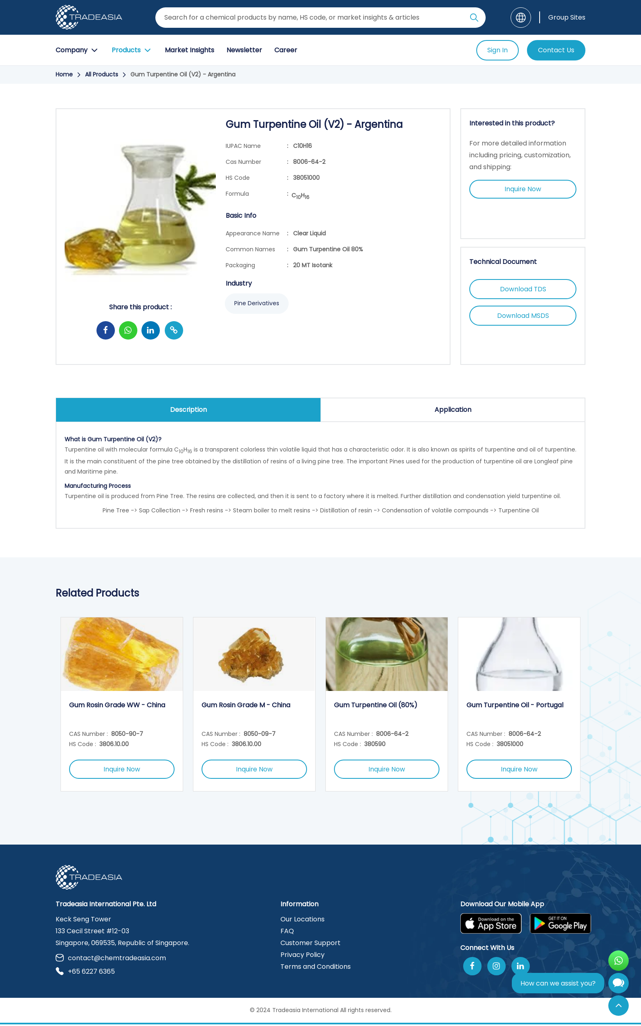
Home (64, 74)
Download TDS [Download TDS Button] (523, 289)
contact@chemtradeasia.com (111, 959)
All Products (101, 74)
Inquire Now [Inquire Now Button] (523, 189)
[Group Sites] (562, 17)
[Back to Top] (618, 1005)
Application (453, 409)
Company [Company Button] (77, 50)
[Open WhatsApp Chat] (618, 961)
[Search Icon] (474, 19)
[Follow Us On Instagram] (496, 968)
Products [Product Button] (132, 50)
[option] (122, 705)
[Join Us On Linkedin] (520, 968)
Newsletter (244, 50)
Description (188, 409)
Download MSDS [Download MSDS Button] (523, 316)
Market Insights (189, 50)
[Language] (521, 17)
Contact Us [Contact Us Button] (556, 50)
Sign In (497, 50)
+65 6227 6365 (85, 973)
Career (285, 50)
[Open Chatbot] (618, 985)
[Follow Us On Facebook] (472, 968)
